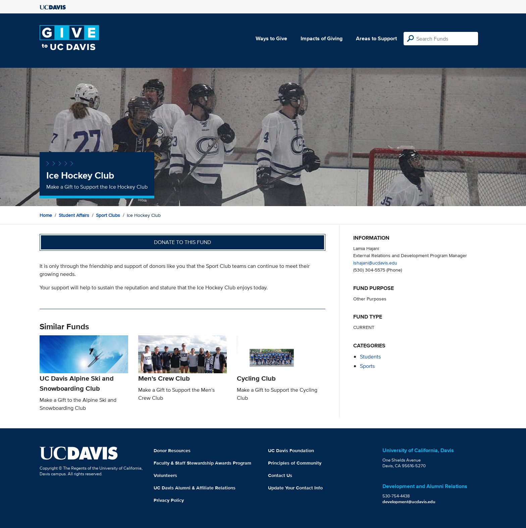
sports (367, 366)
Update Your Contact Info (295, 487)
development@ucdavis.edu (408, 501)
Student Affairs (74, 215)
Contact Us (280, 475)
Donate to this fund (182, 242)
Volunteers (165, 475)
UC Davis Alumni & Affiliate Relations (194, 487)
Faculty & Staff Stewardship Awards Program (202, 463)
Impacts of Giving (322, 38)
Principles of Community (294, 463)
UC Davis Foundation (291, 450)
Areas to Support (376, 38)
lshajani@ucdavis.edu (375, 262)
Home (46, 215)
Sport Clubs (108, 215)
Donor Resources (172, 450)
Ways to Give (271, 38)
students (370, 357)
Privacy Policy (169, 500)
